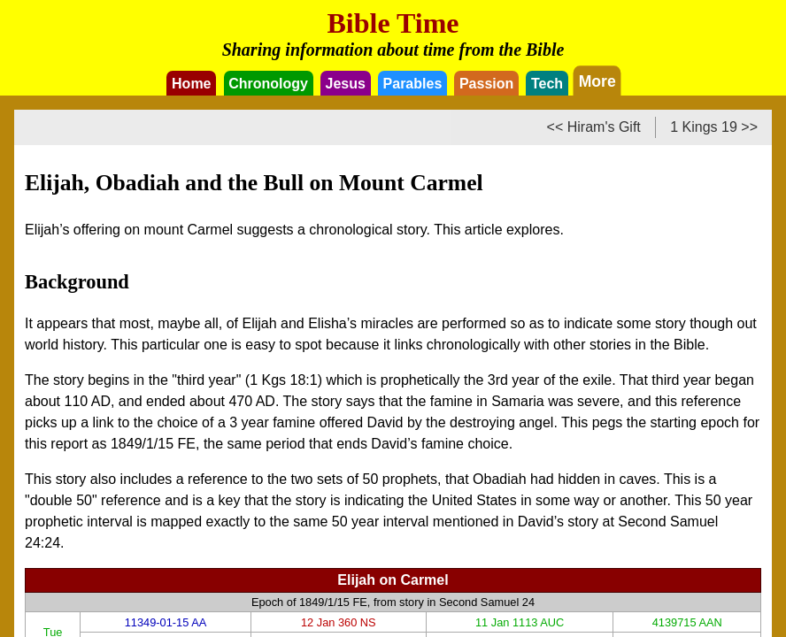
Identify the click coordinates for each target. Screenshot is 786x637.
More (597, 80)
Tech (547, 83)
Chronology (268, 83)
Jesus (346, 83)
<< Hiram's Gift (594, 126)
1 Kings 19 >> (714, 126)
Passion (486, 83)
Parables (413, 83)
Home (191, 83)
